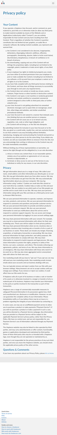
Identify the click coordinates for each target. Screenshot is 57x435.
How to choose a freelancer (10, 427)
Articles (4, 422)
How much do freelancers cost (11, 433)
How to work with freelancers (11, 429)
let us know (49, 353)
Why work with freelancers (10, 431)
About (3, 420)
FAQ (3, 415)
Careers (4, 418)
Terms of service (7, 413)
